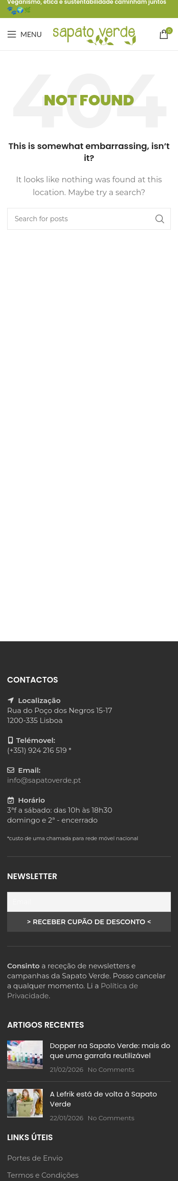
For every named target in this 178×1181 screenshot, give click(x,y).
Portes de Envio (35, 1157)
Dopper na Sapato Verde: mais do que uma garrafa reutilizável (110, 1050)
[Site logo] (93, 33)
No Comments (110, 1069)
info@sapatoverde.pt (44, 780)
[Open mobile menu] (24, 34)
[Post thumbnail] (25, 1057)
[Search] (89, 219)
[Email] (89, 902)
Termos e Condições (42, 1175)
